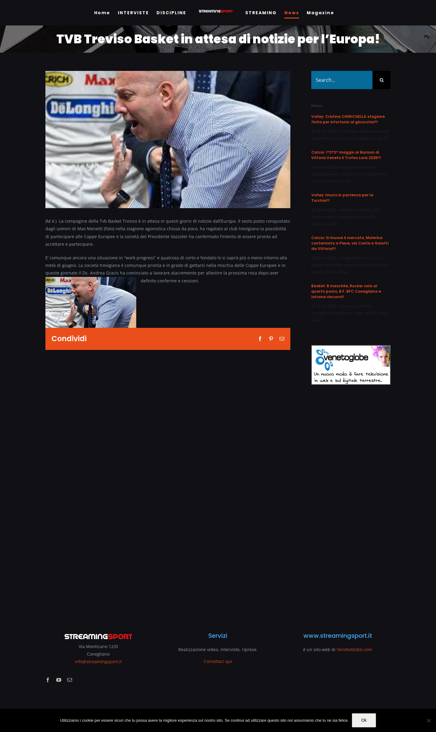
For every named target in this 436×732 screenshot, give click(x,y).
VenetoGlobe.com (354, 649)
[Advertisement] (351, 505)
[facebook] (47, 679)
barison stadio (339, 174)
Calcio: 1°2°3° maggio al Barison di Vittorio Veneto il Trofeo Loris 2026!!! (346, 155)
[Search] (381, 80)
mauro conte (355, 265)
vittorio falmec (336, 272)
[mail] (69, 679)
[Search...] (341, 80)
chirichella (348, 131)
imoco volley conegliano (353, 138)
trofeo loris (375, 174)
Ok (364, 720)
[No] (428, 720)
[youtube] (58, 679)
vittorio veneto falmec (331, 181)
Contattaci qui (218, 661)
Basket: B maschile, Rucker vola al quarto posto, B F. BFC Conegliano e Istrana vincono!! (346, 291)
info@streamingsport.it (98, 661)
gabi (375, 209)
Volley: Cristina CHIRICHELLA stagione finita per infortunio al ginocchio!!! (348, 119)
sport (382, 138)
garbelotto (320, 138)
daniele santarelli (374, 131)
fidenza (346, 306)
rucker (383, 313)
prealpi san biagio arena (354, 313)
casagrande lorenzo (357, 258)
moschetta (378, 265)
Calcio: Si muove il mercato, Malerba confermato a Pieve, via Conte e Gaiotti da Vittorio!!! (349, 243)
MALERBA (333, 265)
